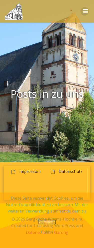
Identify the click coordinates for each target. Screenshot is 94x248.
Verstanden (47, 222)
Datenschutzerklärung (47, 232)
